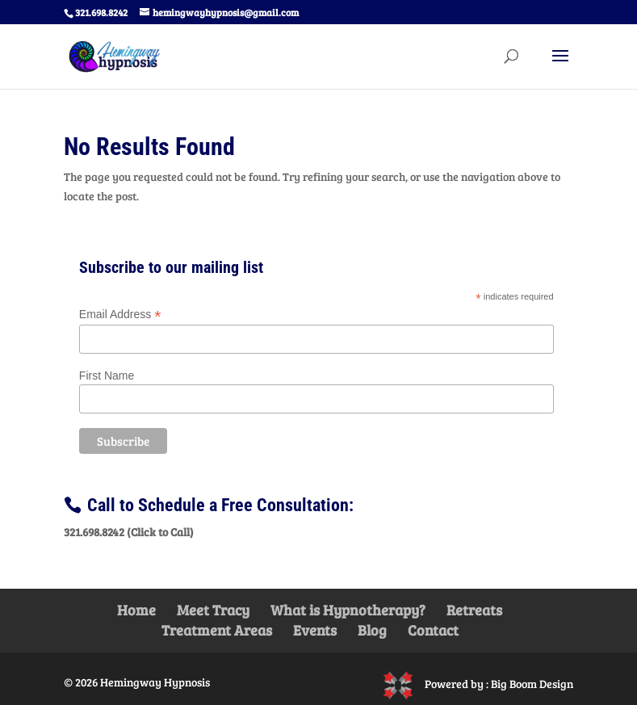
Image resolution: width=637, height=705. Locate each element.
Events (315, 630)
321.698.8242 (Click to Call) (129, 531)
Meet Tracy (213, 609)
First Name (106, 375)
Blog (372, 630)
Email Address (120, 314)
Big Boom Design (532, 683)
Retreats (474, 609)
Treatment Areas (216, 630)
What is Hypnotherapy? (347, 609)
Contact (433, 630)
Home (136, 609)
